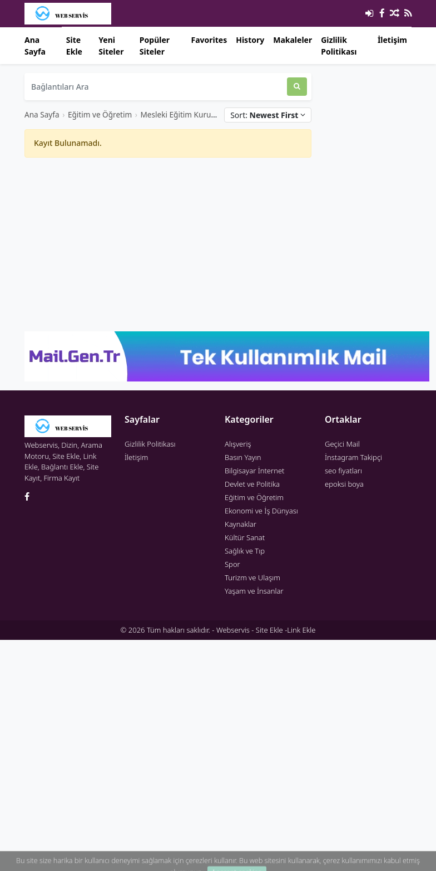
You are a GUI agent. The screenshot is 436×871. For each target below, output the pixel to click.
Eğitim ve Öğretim (100, 114)
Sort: (267, 115)
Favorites (209, 40)
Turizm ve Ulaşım (252, 577)
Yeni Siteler (110, 46)
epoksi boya (344, 484)
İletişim (392, 40)
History (250, 40)
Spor (232, 564)
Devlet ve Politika (252, 484)
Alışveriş (238, 444)
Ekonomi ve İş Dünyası (261, 511)
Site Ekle (74, 46)
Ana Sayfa (35, 46)
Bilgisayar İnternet (254, 471)
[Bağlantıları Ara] (156, 86)
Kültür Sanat (245, 537)
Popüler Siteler (155, 46)
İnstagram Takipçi (353, 457)
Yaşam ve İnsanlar (254, 591)
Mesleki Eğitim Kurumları (185, 114)
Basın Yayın (243, 457)
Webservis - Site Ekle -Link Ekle (265, 630)
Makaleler (292, 40)
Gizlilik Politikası (338, 46)
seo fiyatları (343, 471)
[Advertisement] (167, 244)
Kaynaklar (240, 524)
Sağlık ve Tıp (245, 551)
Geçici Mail (342, 444)
